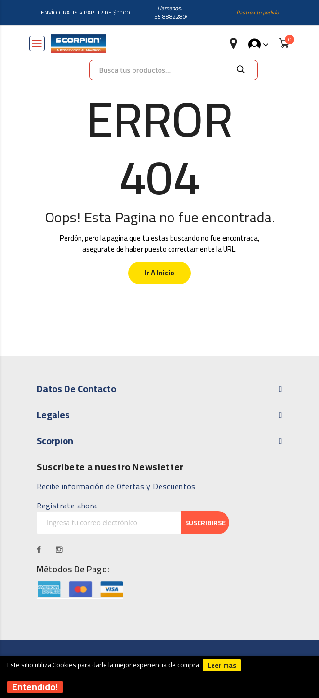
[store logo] (78, 43)
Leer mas (222, 665)
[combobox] (173, 70)
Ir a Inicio (159, 273)
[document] (159, 677)
